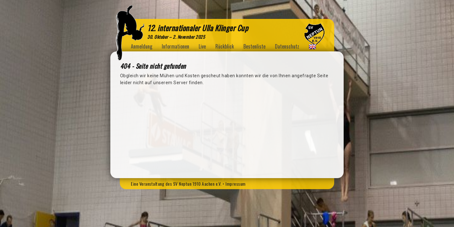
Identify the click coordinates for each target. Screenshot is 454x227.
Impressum (235, 183)
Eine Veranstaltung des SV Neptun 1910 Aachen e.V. (176, 183)
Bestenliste (254, 46)
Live (202, 46)
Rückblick (224, 46)
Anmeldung (141, 46)
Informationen (175, 46)
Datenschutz (287, 46)
